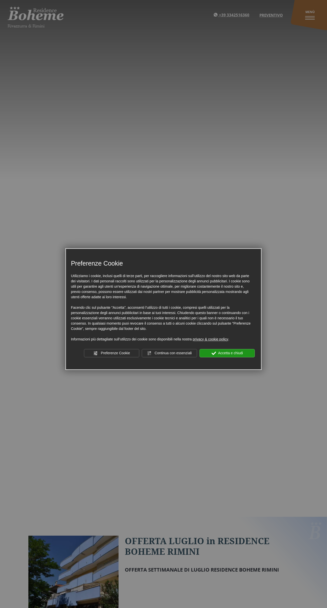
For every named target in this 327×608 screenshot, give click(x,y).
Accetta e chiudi (227, 353)
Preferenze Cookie (111, 353)
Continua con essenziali (169, 353)
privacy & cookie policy (210, 339)
